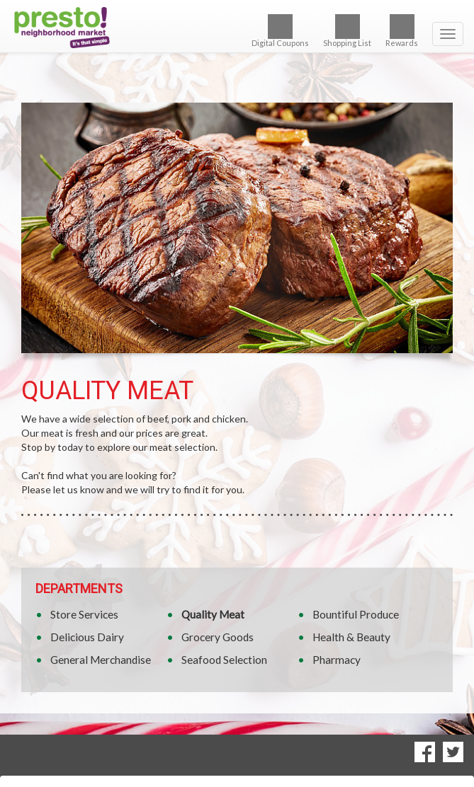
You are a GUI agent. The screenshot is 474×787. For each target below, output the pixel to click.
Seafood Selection (224, 659)
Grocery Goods (217, 637)
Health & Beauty (351, 637)
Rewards (401, 30)
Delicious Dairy (87, 637)
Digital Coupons (280, 30)
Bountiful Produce (355, 614)
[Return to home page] (237, 27)
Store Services (84, 614)
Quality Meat (212, 614)
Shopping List (347, 30)
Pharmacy (336, 659)
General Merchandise (100, 659)
